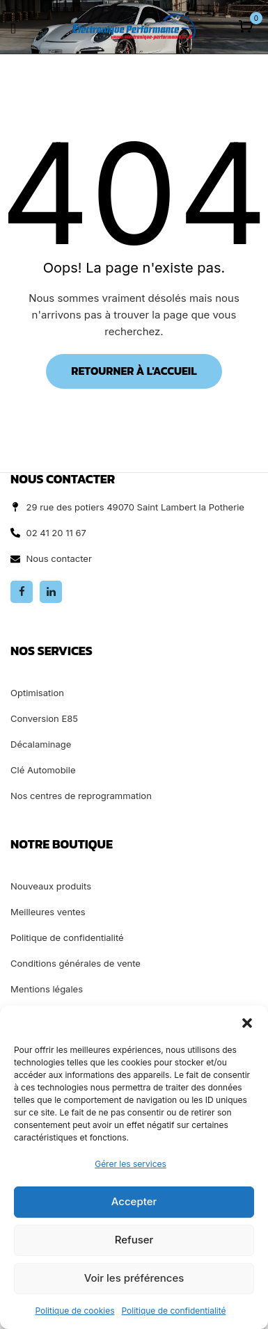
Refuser (134, 1239)
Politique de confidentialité (173, 1310)
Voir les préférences (134, 1277)
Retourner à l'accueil (133, 370)
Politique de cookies (74, 1310)
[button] (247, 1023)
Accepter (134, 1201)
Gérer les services (130, 1164)
